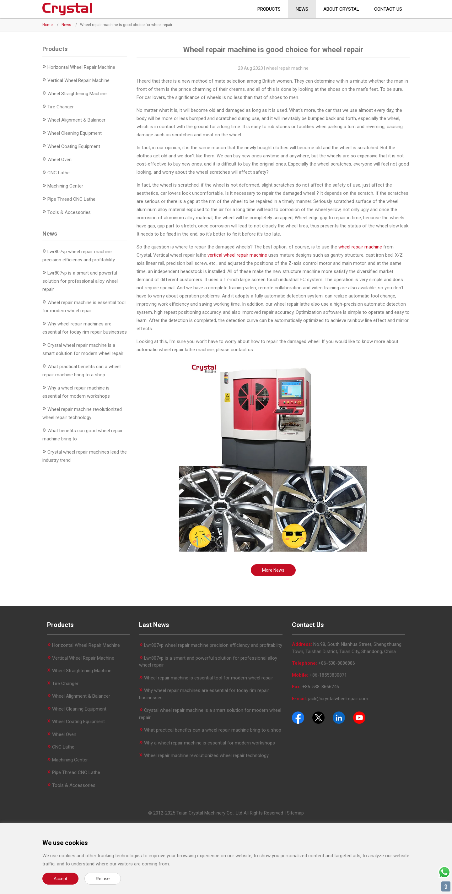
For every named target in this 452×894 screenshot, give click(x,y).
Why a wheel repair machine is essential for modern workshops (209, 743)
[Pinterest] (339, 717)
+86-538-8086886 (336, 663)
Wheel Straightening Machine (77, 93)
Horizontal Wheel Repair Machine (81, 67)
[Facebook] (298, 717)
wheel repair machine (360, 247)
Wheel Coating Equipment (73, 146)
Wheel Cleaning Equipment (74, 133)
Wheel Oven (59, 159)
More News (273, 570)
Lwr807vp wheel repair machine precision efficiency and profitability (213, 645)
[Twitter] (318, 717)
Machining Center (65, 186)
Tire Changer (60, 107)
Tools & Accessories (69, 212)
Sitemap (295, 813)
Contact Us (388, 9)
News (302, 9)
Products (269, 9)
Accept (60, 878)
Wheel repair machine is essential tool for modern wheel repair (208, 678)
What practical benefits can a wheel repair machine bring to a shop (212, 730)
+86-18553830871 (328, 675)
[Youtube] (359, 717)
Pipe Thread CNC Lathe (71, 199)
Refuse (103, 878)
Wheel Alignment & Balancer (76, 120)
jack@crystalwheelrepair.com (338, 698)
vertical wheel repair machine (237, 255)
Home (47, 25)
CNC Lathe (58, 173)
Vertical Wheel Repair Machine (78, 80)
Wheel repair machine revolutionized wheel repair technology (206, 755)
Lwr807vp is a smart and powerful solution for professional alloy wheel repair (80, 281)
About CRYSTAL (341, 9)
